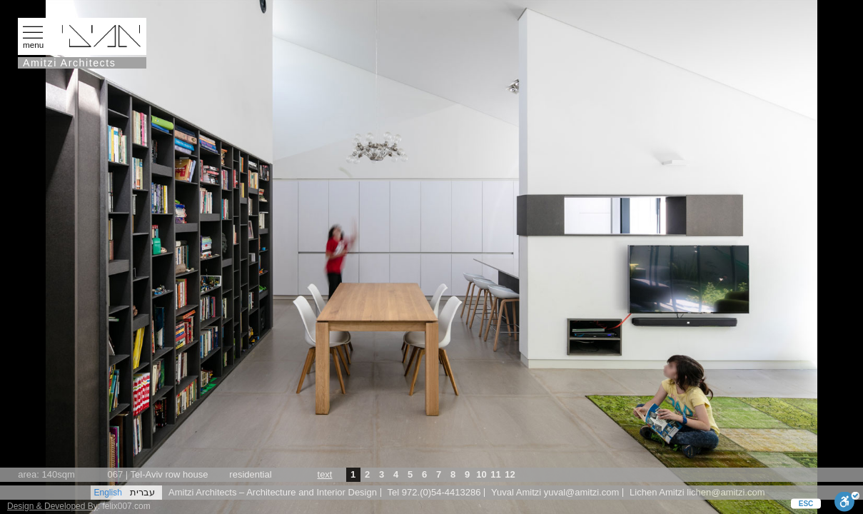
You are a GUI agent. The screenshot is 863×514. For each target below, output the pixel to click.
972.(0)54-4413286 (441, 492)
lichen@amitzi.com (725, 492)
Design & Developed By (52, 506)
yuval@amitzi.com (582, 492)
